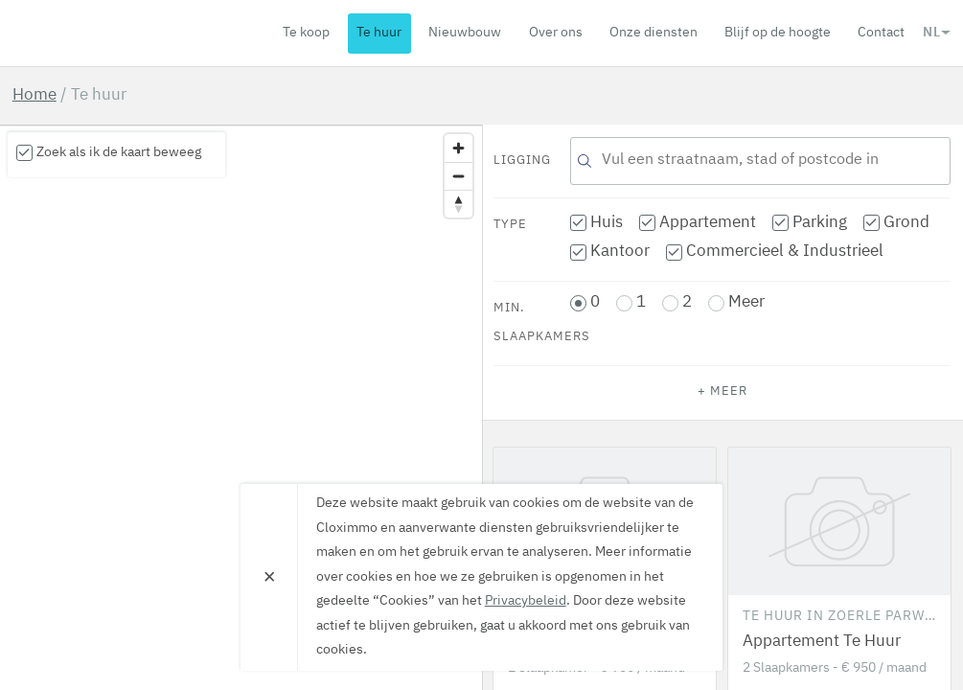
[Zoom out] (458, 176)
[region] (241, 407)
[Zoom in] (458, 148)
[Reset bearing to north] (458, 204)
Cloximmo (122, 33)
